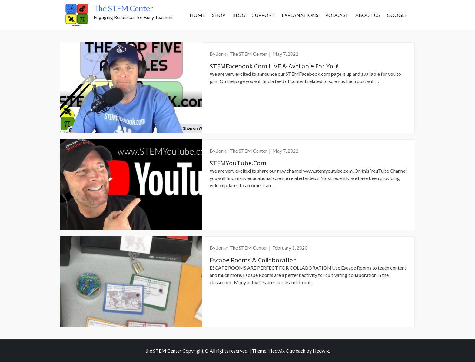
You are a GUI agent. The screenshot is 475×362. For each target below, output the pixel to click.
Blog (238, 15)
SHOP (218, 15)
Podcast (336, 15)
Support (263, 15)
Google (397, 15)
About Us (367, 15)
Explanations (300, 15)
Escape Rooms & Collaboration (253, 260)
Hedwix (321, 351)
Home (197, 15)
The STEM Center (123, 8)
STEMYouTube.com (238, 163)
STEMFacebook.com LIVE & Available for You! (274, 66)
